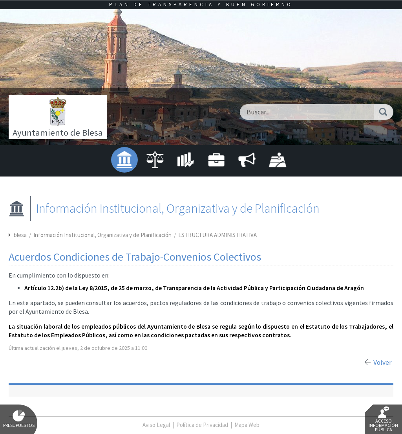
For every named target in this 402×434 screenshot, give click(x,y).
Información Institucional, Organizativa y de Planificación (103, 235)
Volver (382, 362)
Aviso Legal (156, 424)
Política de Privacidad (202, 424)
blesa (20, 235)
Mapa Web (246, 424)
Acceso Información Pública (383, 419)
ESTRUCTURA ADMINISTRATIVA (217, 235)
